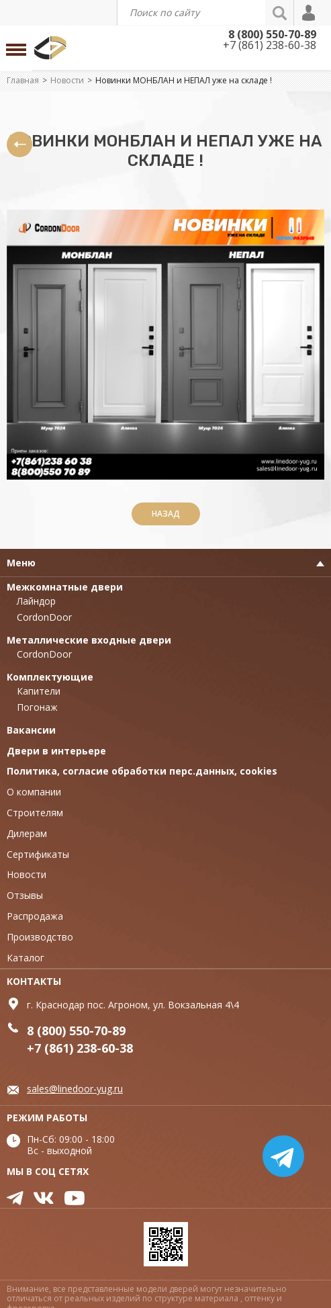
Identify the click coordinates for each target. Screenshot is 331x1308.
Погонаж (37, 707)
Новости (67, 80)
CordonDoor (44, 617)
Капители (38, 691)
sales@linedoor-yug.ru (75, 1088)
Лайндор (36, 601)
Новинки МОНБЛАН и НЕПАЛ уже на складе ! (183, 80)
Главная (23, 80)
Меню (21, 562)
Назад (166, 513)
